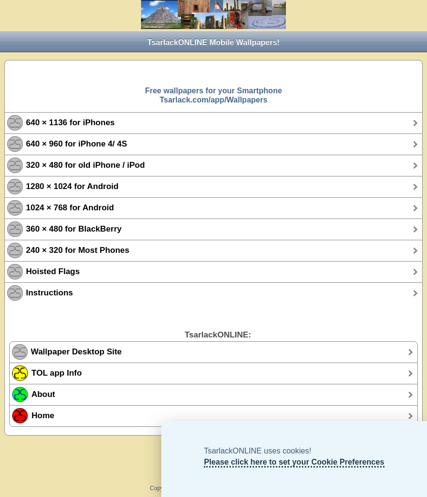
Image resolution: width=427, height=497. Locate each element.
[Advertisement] (213, 72)
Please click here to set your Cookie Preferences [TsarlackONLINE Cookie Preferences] (294, 461)
